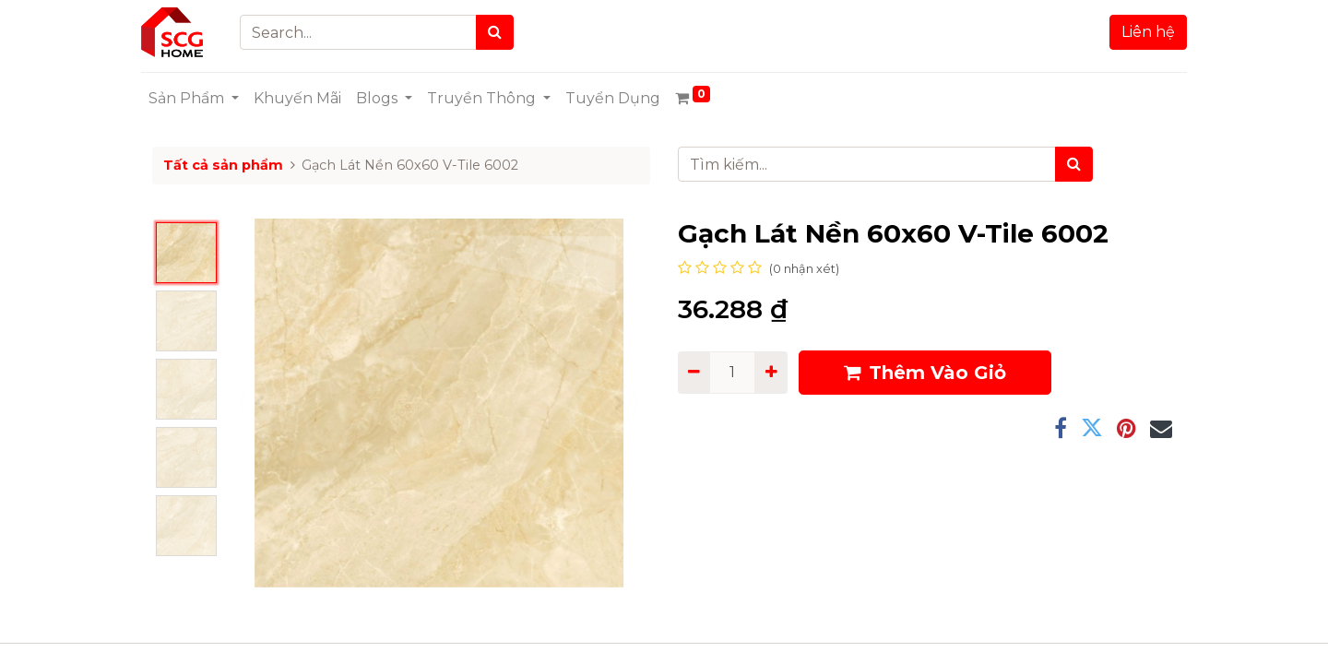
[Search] (506, 32)
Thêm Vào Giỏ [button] (925, 373)
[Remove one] (694, 372)
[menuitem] (308, 98)
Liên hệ (1137, 32)
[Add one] (770, 372)
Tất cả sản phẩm (223, 165)
